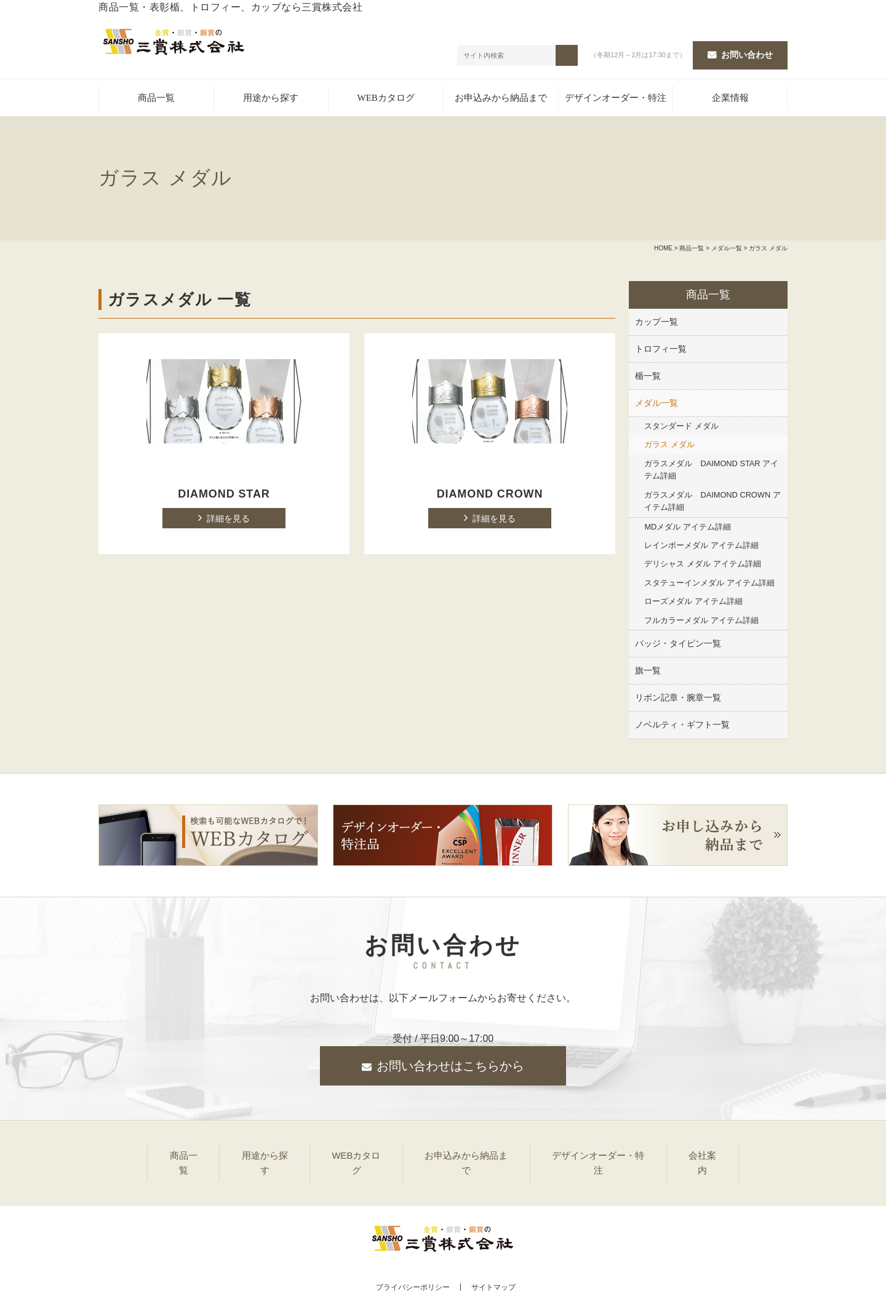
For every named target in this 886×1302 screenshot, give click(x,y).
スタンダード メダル (681, 427)
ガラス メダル (669, 446)
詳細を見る (228, 521)
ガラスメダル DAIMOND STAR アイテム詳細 (711, 471)
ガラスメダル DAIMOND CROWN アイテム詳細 (712, 503)
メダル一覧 (726, 250)
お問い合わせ (747, 55)
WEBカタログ (385, 100)
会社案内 (714, 1155)
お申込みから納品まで (501, 100)
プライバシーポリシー (408, 1266)
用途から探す (270, 100)
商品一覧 (156, 100)
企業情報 (730, 100)
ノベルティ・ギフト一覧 (682, 727)
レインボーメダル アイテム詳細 (701, 547)
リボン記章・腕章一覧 (678, 700)
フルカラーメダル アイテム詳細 (701, 622)
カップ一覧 (656, 323)
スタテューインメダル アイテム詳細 (709, 584)
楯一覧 (648, 378)
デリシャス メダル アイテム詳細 (702, 566)
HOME (663, 250)
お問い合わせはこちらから (450, 1068)
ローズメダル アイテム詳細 (693, 603)
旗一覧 (648, 673)
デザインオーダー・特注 (615, 100)
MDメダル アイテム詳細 (687, 528)
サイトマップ (493, 1266)
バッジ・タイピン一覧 (678, 646)
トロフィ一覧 (661, 350)
